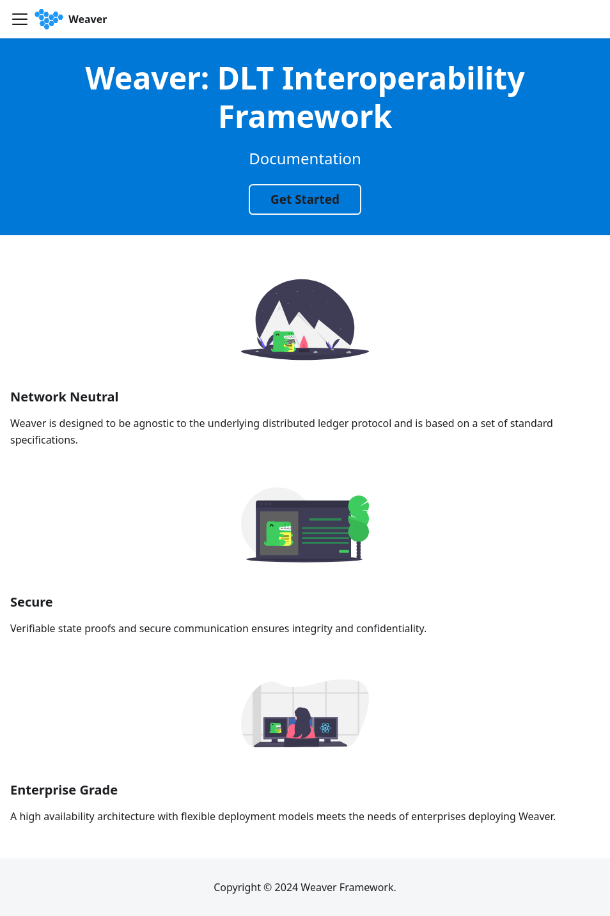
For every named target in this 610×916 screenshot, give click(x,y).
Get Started (305, 199)
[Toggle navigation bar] (19, 19)
